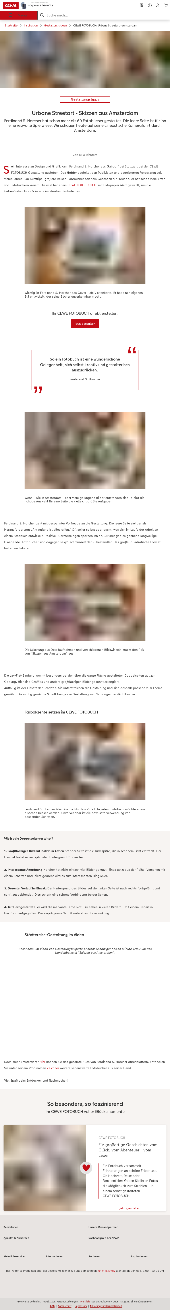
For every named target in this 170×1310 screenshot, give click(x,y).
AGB (52, 1306)
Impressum (81, 1306)
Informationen (54, 1260)
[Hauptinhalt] (85, 624)
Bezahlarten (11, 1231)
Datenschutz (64, 1306)
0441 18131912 (107, 1274)
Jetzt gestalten (85, 323)
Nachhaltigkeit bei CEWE (104, 1241)
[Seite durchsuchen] (103, 15)
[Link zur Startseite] (34, 5)
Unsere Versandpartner (103, 1231)
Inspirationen (139, 1260)
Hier (42, 1062)
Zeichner (53, 1068)
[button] (158, 5)
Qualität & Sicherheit (16, 1241)
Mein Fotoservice (14, 1260)
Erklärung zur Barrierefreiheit (106, 1306)
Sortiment (94, 1260)
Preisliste (85, 1301)
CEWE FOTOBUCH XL (83, 185)
